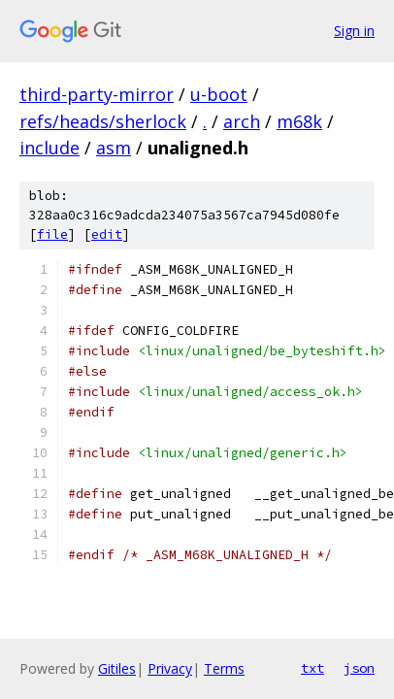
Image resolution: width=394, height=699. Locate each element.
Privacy (170, 668)
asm (113, 147)
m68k (299, 121)
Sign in (354, 30)
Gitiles (117, 668)
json (359, 668)
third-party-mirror (96, 94)
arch (241, 121)
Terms (224, 668)
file (52, 234)
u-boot (218, 94)
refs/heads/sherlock (102, 121)
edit (106, 234)
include (49, 147)
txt (312, 668)
